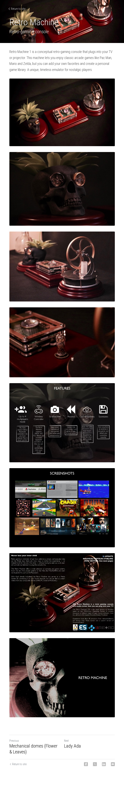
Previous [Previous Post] (14, 740)
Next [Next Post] (66, 740)
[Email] (113, 764)
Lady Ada (72, 746)
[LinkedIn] (104, 764)
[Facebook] (86, 764)
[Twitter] (95, 764)
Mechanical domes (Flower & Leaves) (33, 749)
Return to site (16, 8)
